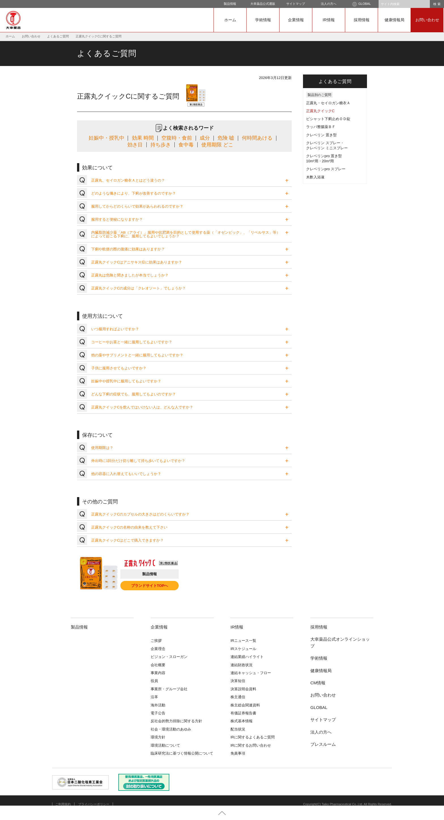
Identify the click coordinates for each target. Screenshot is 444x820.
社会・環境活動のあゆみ (171, 729)
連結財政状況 (241, 665)
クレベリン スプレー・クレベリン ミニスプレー (327, 145)
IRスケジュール (243, 649)
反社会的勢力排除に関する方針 (176, 721)
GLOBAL (361, 4)
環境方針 (158, 737)
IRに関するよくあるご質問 (252, 737)
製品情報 (230, 3)
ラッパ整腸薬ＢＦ (321, 127)
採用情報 (362, 20)
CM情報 (317, 682)
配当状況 (237, 729)
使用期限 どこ (217, 145)
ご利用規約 (63, 804)
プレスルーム (323, 744)
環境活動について (165, 745)
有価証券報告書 (243, 713)
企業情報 (296, 20)
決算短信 (237, 681)
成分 (205, 138)
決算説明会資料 (243, 689)
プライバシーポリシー (93, 804)
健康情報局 (394, 20)
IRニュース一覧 (243, 640)
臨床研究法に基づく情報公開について (182, 753)
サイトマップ (295, 3)
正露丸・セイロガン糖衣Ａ (328, 103)
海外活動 (158, 705)
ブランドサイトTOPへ (149, 585)
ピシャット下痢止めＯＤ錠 (328, 119)
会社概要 (158, 665)
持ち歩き (160, 145)
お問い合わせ (427, 20)
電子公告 (158, 713)
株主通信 (237, 697)
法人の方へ (328, 3)
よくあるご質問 (58, 36)
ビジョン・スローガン (169, 657)
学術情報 (263, 20)
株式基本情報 (241, 721)
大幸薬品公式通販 (262, 3)
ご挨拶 (156, 640)
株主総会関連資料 (245, 705)
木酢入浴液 (315, 177)
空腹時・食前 (176, 138)
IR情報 (329, 20)
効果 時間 (143, 138)
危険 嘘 (225, 138)
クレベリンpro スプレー (325, 169)
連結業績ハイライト (247, 657)
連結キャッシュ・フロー (250, 673)
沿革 (154, 697)
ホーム (230, 20)
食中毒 (186, 145)
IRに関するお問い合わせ (250, 745)
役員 (154, 681)
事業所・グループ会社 (169, 689)
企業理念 (158, 649)
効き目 (135, 145)
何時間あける (257, 138)
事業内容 (158, 673)
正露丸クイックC (320, 111)
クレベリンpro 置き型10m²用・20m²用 (324, 158)
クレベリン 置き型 (321, 135)
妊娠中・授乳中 (106, 138)
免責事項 (237, 753)
